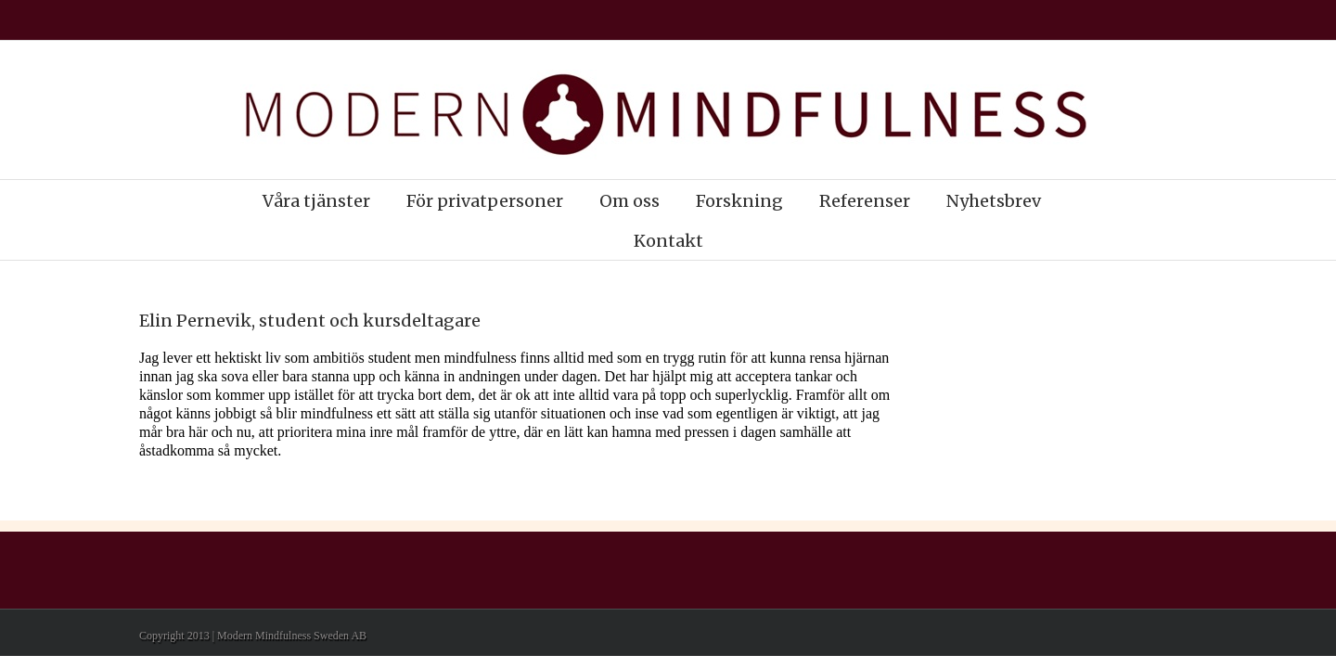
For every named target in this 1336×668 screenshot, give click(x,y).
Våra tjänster (316, 201)
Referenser (864, 201)
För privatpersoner (484, 201)
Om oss (629, 201)
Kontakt (668, 240)
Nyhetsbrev (993, 201)
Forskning (739, 201)
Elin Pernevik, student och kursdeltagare (310, 320)
